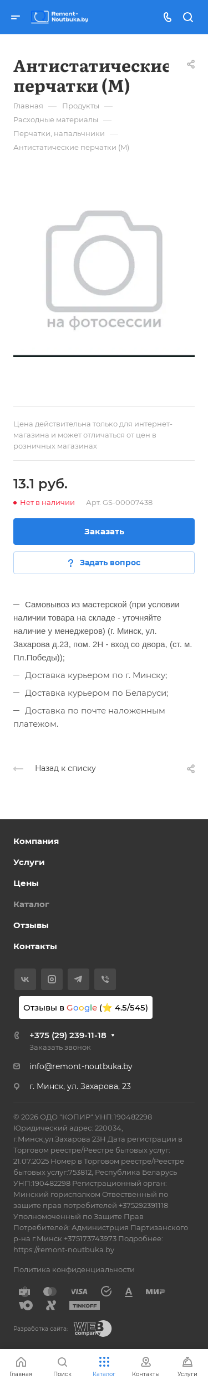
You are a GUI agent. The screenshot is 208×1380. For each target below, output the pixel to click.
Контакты (35, 946)
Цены (26, 883)
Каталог (31, 904)
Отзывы (31, 925)
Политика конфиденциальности (74, 1269)
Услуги (29, 862)
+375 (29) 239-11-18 (67, 1035)
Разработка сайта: (40, 1328)
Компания (36, 841)
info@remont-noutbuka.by (81, 1066)
